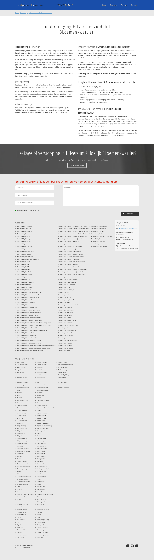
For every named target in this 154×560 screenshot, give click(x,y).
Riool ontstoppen (42, 448)
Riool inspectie (41, 436)
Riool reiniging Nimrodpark (65, 335)
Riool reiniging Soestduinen (99, 226)
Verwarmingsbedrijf (42, 532)
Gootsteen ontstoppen (23, 481)
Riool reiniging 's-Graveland (24, 226)
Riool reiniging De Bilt (23, 267)
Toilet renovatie (41, 499)
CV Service (20, 418)
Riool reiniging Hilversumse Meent (67, 277)
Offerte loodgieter (42, 385)
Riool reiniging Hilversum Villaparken (68, 264)
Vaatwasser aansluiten (43, 509)
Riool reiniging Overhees (65, 343)
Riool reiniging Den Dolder (24, 272)
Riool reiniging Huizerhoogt (66, 289)
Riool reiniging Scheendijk (65, 348)
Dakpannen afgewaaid (23, 448)
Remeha (39, 410)
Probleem (39, 403)
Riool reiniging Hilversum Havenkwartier (28, 315)
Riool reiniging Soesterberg (98, 228)
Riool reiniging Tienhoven (98, 231)
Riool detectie (41, 433)
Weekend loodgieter (63, 387)
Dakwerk (19, 456)
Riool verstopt (41, 453)
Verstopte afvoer (41, 525)
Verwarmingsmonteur (43, 535)
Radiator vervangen (42, 405)
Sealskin (39, 474)
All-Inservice (20, 372)
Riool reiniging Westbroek (98, 241)
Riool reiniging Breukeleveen (25, 256)
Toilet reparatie (41, 502)
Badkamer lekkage (22, 377)
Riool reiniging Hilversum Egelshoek (27, 307)
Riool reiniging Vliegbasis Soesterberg (101, 236)
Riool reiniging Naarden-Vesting (67, 320)
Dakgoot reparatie (22, 431)
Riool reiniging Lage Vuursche (66, 300)
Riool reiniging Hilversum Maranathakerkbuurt (30, 350)
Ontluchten (40, 392)
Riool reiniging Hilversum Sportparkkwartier (70, 254)
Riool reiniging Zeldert (97, 244)
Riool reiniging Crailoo (23, 264)
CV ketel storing (21, 413)
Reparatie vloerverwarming (44, 425)
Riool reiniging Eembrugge (24, 274)
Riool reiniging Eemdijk (23, 277)
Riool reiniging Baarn (23, 234)
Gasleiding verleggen (23, 469)
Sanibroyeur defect (42, 466)
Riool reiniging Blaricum (23, 244)
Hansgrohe (20, 492)
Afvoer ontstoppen (22, 364)
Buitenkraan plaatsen (23, 400)
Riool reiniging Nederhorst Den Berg (68, 325)
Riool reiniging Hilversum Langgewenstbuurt (29, 343)
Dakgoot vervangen (22, 441)
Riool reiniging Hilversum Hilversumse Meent (29, 320)
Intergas (19, 517)
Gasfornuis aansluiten (23, 464)
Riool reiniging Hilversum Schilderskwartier (70, 246)
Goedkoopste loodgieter (24, 476)
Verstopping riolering (43, 519)
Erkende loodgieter (22, 461)
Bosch (18, 395)
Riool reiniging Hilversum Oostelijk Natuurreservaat (72, 236)
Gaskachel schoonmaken (24, 466)
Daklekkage (20, 446)
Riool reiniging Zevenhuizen (99, 246)
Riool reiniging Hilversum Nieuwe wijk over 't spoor (72, 226)
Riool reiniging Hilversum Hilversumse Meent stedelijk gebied (34, 325)
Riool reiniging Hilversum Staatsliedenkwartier (71, 256)
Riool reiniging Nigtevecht (65, 333)
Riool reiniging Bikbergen (24, 239)
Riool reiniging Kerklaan (64, 295)
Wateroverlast (62, 377)
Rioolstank (40, 461)
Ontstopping (40, 395)
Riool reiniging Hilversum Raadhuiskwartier (70, 244)
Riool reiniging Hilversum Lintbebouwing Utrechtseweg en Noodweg (36, 345)
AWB (18, 375)
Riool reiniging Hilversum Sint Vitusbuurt (69, 251)
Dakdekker (20, 423)
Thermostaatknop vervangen (45, 494)
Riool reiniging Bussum (23, 261)
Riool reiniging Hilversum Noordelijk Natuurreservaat (73, 231)
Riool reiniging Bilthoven (24, 241)
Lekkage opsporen (42, 362)
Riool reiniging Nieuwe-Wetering (67, 330)
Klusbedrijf (20, 527)
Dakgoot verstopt (22, 438)
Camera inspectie (21, 403)
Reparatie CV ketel (42, 413)
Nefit (38, 382)
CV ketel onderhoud (22, 408)
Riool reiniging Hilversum (24, 289)
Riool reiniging (41, 451)
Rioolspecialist (41, 459)
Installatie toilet (21, 512)
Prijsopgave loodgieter (43, 400)
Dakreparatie (20, 453)
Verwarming (40, 530)
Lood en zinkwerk (42, 364)
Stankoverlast (40, 481)
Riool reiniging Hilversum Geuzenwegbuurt (29, 312)
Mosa (38, 380)
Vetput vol (40, 537)
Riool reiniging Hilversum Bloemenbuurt (28, 297)
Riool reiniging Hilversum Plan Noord (68, 241)
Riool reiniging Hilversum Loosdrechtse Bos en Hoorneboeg (33, 348)
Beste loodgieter (21, 385)
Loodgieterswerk (41, 377)
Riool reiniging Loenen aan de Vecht (68, 305)
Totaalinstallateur (42, 507)
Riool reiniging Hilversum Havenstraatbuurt (29, 317)
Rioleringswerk (41, 431)
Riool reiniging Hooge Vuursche (67, 282)
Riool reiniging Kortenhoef (65, 297)
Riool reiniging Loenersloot (65, 307)
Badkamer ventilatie (22, 382)
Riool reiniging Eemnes (23, 279)
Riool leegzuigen (41, 438)
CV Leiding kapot (21, 415)
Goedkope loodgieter (23, 479)
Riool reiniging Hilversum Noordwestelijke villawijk (72, 234)
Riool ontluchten (41, 446)
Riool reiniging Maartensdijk (66, 310)
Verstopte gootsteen (42, 527)
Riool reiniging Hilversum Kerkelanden (27, 333)
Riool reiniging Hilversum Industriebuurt (28, 328)
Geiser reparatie (21, 474)
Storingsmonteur (41, 489)
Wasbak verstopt (62, 372)
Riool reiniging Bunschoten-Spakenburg (28, 259)
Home (17, 13)
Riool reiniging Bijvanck (23, 236)
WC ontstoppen (62, 382)
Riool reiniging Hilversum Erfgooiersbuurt (28, 310)
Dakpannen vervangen (23, 451)
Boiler (18, 390)
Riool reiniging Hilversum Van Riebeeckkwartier (71, 261)
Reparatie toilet (41, 420)
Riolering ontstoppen (43, 428)
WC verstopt (61, 385)
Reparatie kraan (41, 418)
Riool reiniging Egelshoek (24, 284)
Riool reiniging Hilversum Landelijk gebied (29, 340)
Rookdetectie (40, 464)
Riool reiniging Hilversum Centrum (26, 302)
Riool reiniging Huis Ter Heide (66, 284)
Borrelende (20, 392)
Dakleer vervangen (22, 443)
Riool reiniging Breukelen (24, 254)
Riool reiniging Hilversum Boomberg (27, 300)
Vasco (38, 517)
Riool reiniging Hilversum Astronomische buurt (30, 295)
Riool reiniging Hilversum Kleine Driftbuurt (29, 338)
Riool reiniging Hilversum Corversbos (27, 305)
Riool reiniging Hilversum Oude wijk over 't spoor (72, 239)
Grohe (18, 486)
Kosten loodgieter (22, 530)
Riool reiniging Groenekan (24, 287)
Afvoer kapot (20, 362)
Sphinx (39, 479)
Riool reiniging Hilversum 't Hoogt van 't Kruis (29, 292)
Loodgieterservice (42, 375)
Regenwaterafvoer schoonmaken (46, 408)
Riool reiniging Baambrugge (24, 231)
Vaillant (39, 514)
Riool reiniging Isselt (63, 292)
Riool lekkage (40, 441)
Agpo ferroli (20, 370)
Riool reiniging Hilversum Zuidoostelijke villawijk (71, 274)
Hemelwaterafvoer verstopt (24, 497)
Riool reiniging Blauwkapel (24, 246)
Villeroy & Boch (62, 362)
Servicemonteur (41, 476)
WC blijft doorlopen (63, 380)
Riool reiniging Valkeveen (98, 234)
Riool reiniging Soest (64, 350)
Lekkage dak (20, 537)
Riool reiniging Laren (64, 302)
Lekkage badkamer (22, 535)
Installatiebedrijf (21, 514)
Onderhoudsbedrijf (42, 387)
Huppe (19, 499)
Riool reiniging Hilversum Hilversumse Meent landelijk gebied (34, 323)
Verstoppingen (41, 522)
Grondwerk (20, 489)
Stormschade (40, 492)
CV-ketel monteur (22, 420)
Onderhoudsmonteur (43, 390)
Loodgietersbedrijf (42, 372)
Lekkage (19, 532)
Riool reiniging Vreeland (98, 239)
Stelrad (39, 484)
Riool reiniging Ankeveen (24, 228)
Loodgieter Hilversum (29, 5)
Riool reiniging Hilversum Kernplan (27, 335)
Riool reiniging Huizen (64, 287)
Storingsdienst (41, 486)
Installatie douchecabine (24, 507)
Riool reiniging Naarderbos (65, 323)
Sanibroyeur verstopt (43, 469)
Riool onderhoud (42, 443)
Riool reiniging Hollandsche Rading (68, 279)
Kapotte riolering (21, 525)
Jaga (18, 522)
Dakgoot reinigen (22, 428)
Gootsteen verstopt (22, 484)
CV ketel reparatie (22, 410)
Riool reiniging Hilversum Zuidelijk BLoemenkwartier (36, 13)
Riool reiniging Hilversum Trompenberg (69, 259)
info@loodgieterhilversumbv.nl (128, 228)
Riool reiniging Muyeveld (65, 315)
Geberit (19, 471)
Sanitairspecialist (41, 471)
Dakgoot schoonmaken (23, 436)
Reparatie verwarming (43, 423)
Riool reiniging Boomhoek (24, 249)
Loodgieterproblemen (43, 370)
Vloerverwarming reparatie (65, 364)
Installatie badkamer (22, 504)
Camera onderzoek (22, 405)
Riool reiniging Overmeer (65, 345)
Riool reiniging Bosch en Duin (25, 251)
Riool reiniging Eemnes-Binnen (25, 282)
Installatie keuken (22, 509)
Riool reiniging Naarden (64, 317)
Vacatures (39, 512)
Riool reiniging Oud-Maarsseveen (67, 340)
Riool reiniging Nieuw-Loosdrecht (67, 328)
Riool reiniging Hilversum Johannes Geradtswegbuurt (32, 330)
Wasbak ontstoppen (63, 370)
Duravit (19, 459)
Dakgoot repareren (22, 433)
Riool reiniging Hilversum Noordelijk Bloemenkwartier (73, 228)
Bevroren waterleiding (23, 387)
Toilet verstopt (41, 504)
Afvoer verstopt (21, 367)
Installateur (20, 502)
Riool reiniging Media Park (65, 312)
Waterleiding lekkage (64, 375)
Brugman (19, 397)
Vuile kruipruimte (63, 367)
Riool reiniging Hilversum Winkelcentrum (69, 267)
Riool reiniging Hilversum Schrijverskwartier (70, 249)
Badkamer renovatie (22, 380)
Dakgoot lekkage (21, 425)
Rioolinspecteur (41, 456)
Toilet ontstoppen (42, 497)
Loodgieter (40, 367)
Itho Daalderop (21, 519)
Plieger (39, 397)
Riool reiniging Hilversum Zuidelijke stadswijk (71, 272)
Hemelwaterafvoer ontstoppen (25, 494)
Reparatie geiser (41, 415)
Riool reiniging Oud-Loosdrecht (67, 338)
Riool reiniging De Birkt (23, 269)
